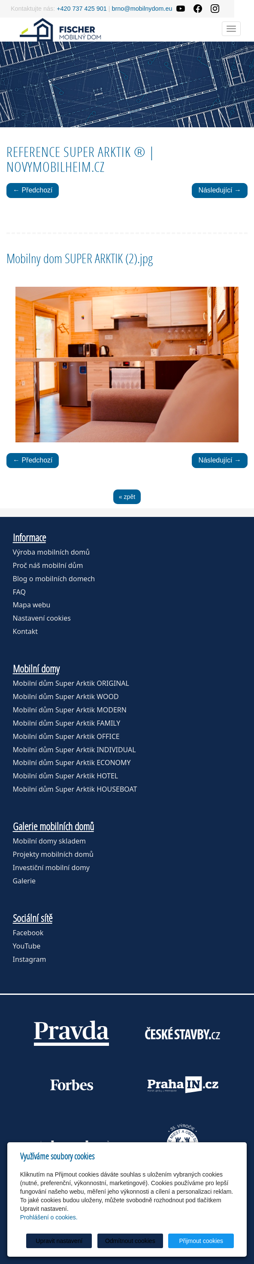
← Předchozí (32, 190)
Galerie (24, 881)
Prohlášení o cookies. (49, 1217)
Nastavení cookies (42, 618)
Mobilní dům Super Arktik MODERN (70, 710)
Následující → (219, 190)
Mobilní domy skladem (49, 841)
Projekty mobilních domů (53, 854)
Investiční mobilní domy (51, 867)
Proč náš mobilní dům (48, 565)
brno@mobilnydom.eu (142, 8)
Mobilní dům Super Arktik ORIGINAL (71, 683)
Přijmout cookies (201, 1240)
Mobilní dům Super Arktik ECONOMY (72, 762)
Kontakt (25, 631)
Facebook (28, 932)
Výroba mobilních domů (51, 552)
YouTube (27, 946)
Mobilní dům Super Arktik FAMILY (67, 723)
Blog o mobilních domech (54, 578)
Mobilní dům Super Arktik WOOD (66, 696)
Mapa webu (32, 604)
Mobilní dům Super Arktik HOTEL (65, 776)
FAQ (19, 592)
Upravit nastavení (59, 1240)
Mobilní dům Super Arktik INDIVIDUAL (74, 749)
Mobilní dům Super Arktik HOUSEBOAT (75, 789)
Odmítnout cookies (130, 1240)
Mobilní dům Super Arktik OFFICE (66, 736)
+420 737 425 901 (81, 8)
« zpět (127, 496)
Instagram (29, 959)
